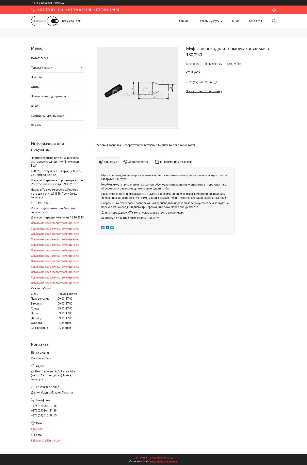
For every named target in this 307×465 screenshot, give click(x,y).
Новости (36, 77)
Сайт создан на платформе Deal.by (153, 457)
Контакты (255, 20)
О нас (235, 20)
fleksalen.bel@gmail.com (46, 440)
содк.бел (36, 428)
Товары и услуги (208, 20)
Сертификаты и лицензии (47, 115)
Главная (183, 20)
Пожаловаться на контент (163, 461)
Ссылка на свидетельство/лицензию (55, 223)
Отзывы (36, 125)
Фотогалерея (39, 58)
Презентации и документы (48, 96)
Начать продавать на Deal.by (48, 2)
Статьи (35, 86)
